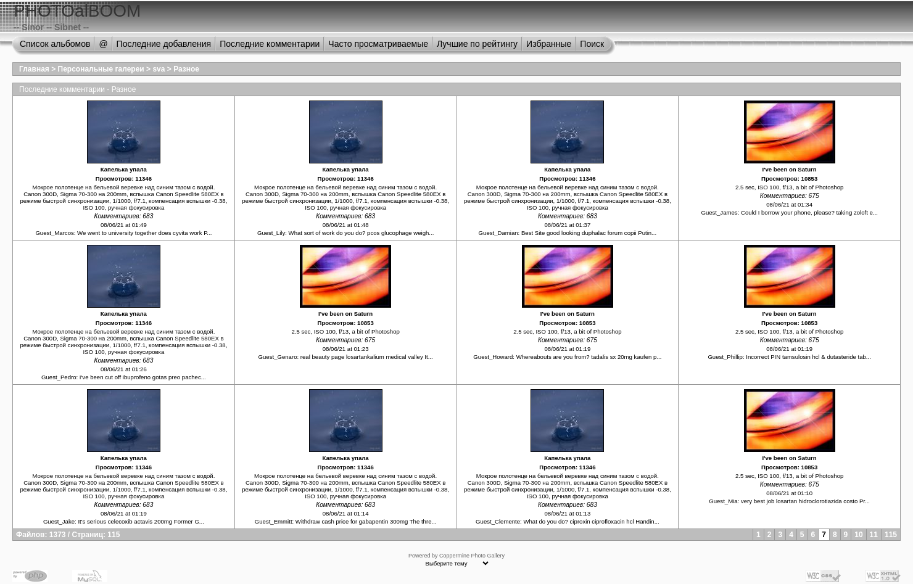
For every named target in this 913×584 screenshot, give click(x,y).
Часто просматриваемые (378, 44)
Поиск (592, 44)
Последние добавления (164, 44)
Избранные (548, 44)
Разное (186, 69)
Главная (34, 69)
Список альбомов (55, 44)
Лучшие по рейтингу (477, 44)
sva (158, 69)
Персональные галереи (101, 69)
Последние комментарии (270, 44)
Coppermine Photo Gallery (472, 556)
